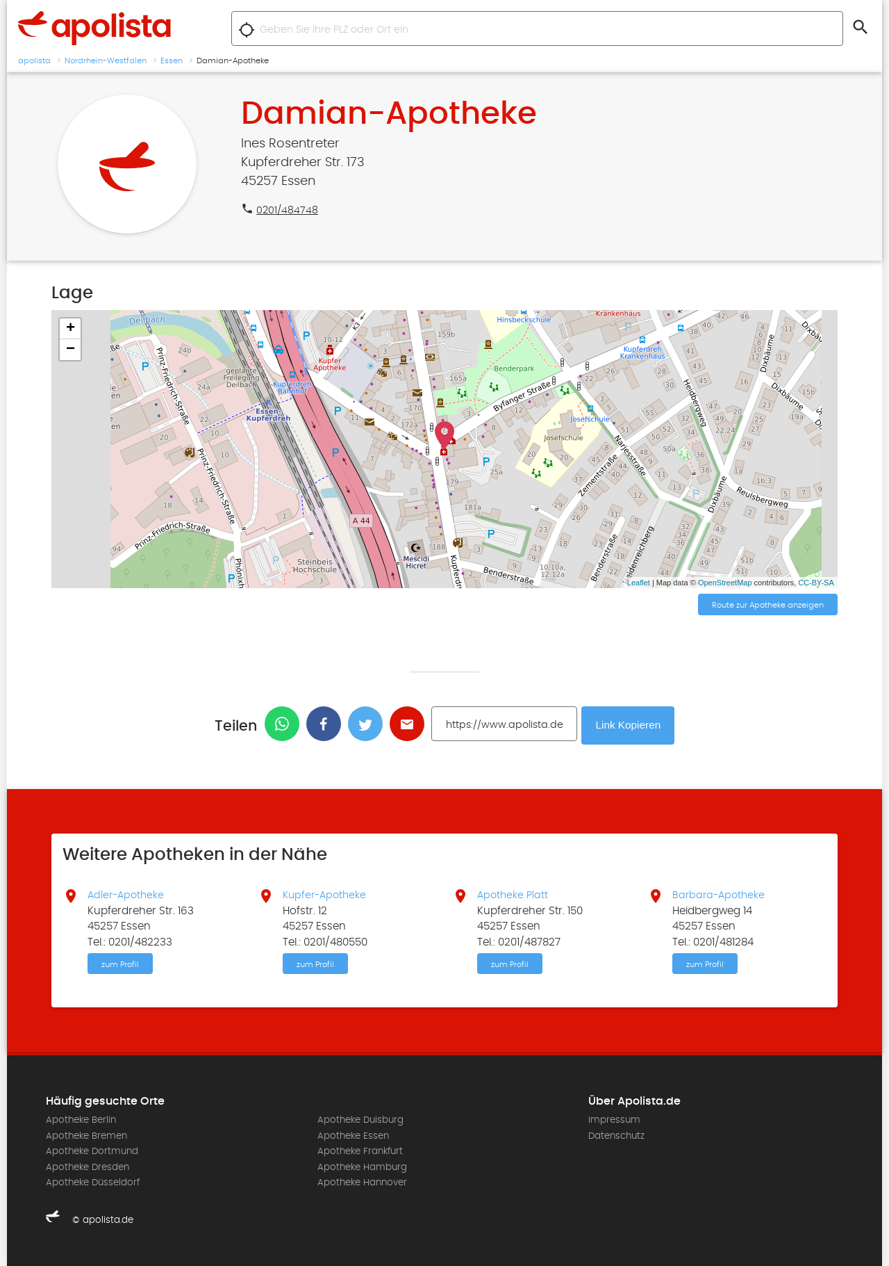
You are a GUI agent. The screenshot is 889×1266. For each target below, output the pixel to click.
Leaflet (638, 582)
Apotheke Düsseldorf (93, 1182)
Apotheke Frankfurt (360, 1150)
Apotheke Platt (514, 893)
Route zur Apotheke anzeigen (768, 605)
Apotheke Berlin (81, 1120)
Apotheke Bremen (86, 1135)
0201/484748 (287, 210)
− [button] (70, 349)
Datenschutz (616, 1135)
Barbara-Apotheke (720, 893)
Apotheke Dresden (87, 1166)
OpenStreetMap (725, 582)
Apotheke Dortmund (92, 1150)
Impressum (614, 1120)
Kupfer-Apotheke (327, 893)
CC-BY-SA (816, 582)
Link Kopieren (630, 724)
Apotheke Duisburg (360, 1120)
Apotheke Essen (353, 1135)
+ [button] (70, 328)
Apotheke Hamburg (362, 1166)
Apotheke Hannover (362, 1182)
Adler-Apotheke (128, 893)
